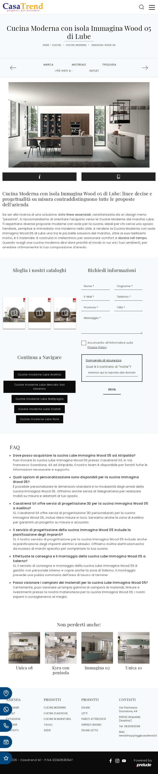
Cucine (56, 45)
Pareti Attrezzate (93, 719)
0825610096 (132, 726)
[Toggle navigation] (152, 7)
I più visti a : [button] (64, 70)
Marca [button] (48, 64)
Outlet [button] (94, 70)
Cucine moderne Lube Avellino (39, 374)
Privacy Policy (97, 347)
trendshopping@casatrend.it (138, 735)
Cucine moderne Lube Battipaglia (40, 399)
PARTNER (11, 724)
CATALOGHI (13, 719)
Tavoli (48, 724)
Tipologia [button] (109, 64)
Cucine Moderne (76, 45)
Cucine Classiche (56, 713)
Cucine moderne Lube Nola (39, 419)
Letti (84, 713)
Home (46, 45)
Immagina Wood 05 (103, 45)
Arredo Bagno (91, 724)
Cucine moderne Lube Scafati (39, 409)
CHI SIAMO (12, 707)
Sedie (47, 730)
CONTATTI (12, 730)
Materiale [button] (79, 64)
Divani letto (89, 730)
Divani (85, 707)
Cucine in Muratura (57, 719)
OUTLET (10, 713)
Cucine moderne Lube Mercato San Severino (39, 387)
